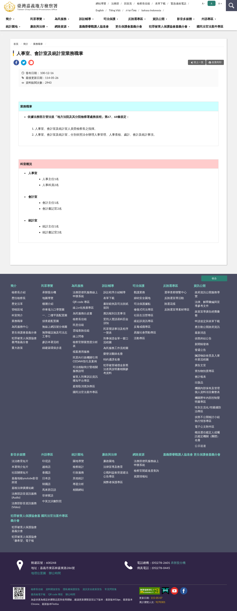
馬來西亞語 (49, 489)
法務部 (115, 3)
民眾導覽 (36, 19)
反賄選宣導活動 (174, 298)
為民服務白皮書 (82, 313)
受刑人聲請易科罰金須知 (115, 321)
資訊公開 (158, 19)
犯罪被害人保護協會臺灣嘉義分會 (24, 340)
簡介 (9, 19)
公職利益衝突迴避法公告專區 (115, 474)
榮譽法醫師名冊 (113, 353)
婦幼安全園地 (142, 298)
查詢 (231, 5)
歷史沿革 (17, 303)
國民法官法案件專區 (210, 26)
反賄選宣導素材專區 (176, 309)
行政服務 (78, 472)
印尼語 (46, 461)
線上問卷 (78, 336)
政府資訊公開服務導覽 (207, 294)
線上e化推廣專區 (83, 307)
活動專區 (139, 338)
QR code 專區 (81, 301)
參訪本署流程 (50, 342)
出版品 (199, 382)
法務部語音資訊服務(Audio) (24, 495)
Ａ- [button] (203, 3)
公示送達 (200, 445)
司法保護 (109, 19)
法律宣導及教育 (113, 466)
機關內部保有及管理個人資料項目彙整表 (207, 390)
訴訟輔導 (85, 19)
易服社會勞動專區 (145, 332)
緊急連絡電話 (178, 3)
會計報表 (200, 376)
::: (3, 2)
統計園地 (12, 26)
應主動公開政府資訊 (207, 326)
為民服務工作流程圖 (115, 348)
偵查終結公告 (203, 338)
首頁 (16, 43)
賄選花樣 (170, 303)
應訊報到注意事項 (114, 313)
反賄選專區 (135, 19)
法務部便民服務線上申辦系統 (85, 294)
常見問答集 (111, 589)
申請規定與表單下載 (207, 321)
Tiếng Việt (115, 10)
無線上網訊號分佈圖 (54, 326)
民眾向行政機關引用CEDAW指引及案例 (85, 359)
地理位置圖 (38, 573)
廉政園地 (108, 461)
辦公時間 (55, 573)
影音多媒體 (184, 19)
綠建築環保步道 (52, 347)
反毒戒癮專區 (142, 326)
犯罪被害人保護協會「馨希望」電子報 (24, 538)
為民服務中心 (20, 326)
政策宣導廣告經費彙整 (207, 313)
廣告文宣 (200, 365)
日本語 (46, 478)
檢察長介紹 (19, 292)
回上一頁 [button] (198, 62)
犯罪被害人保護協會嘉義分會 (168, 26)
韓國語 (46, 484)
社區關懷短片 (20, 472)
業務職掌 (38, 43)
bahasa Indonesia (151, 10)
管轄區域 (17, 309)
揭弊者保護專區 (113, 482)
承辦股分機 (49, 292)
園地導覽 (78, 461)
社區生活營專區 (143, 315)
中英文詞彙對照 (52, 501)
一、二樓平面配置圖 (54, 315)
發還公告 (200, 349)
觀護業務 (139, 292)
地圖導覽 (47, 298)
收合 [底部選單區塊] (214, 278)
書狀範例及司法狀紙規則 (115, 305)
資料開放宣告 (53, 589)
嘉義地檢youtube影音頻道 (25, 480)
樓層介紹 (47, 303)
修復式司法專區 (143, 309)
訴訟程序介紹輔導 (114, 292)
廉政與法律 (37, 26)
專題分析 (78, 484)
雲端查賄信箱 (81, 330)
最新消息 (200, 332)
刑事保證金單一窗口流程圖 (115, 340)
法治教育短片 (20, 461)
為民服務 (60, 19)
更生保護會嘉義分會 (128, 26)
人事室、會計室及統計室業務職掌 (49, 53)
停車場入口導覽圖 (53, 309)
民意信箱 (78, 324)
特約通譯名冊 (111, 359)
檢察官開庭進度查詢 (146, 470)
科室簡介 (17, 315)
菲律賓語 (47, 495)
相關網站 (78, 489)
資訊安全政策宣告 (92, 589)
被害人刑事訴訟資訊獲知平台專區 (85, 378)
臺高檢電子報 (38, 594)
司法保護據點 (142, 303)
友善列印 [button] (216, 62)
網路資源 (60, 26)
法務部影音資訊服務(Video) (24, 505)
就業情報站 (141, 476)
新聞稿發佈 (202, 344)
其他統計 (78, 478)
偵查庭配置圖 (50, 321)
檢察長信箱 (143, 3)
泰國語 (46, 472)
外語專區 (207, 19)
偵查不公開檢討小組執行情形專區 (207, 418)
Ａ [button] (211, 3)
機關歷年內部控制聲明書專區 (207, 399)
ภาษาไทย (131, 10)
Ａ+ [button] (220, 3)
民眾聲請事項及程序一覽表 (115, 330)
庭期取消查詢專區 (84, 386)
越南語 (46, 466)
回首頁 (128, 3)
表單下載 (160, 3)
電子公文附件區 (204, 426)
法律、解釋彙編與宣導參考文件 (207, 303)
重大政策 (17, 347)
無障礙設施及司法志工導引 (54, 334)
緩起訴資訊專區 (143, 321)
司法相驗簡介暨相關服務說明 (85, 368)
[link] (16, 63)
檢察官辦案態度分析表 (85, 344)
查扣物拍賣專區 (204, 370)
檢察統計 (78, 466)
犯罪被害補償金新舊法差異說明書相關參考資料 (115, 369)
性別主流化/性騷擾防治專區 (208, 409)
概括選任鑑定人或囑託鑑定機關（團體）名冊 (207, 436)
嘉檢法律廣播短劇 (23, 487)
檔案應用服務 (81, 351)
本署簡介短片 (20, 466)
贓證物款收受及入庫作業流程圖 (207, 357)
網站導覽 (101, 3)
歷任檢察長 (19, 298)
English (100, 10)
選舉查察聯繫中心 (175, 292)
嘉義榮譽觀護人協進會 (94, 26)
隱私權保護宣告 (71, 589)
